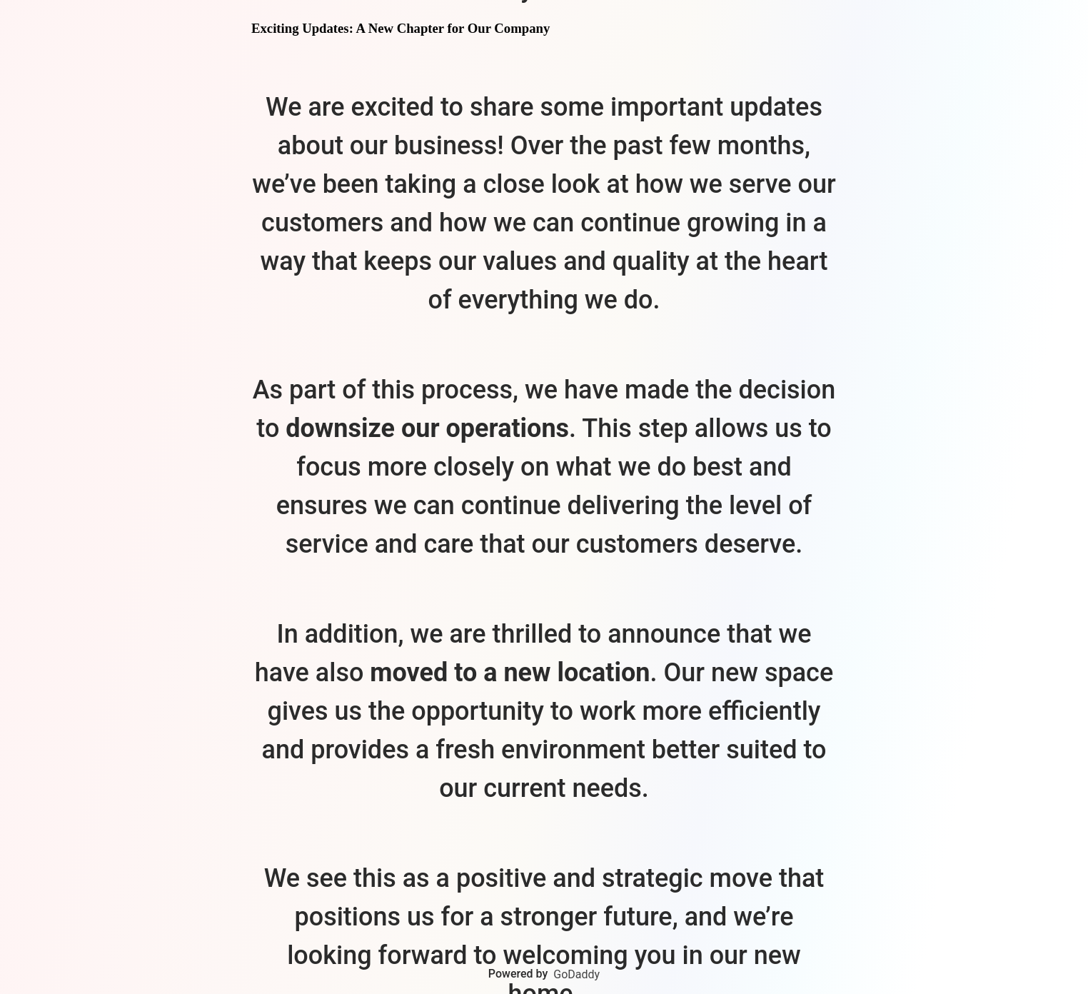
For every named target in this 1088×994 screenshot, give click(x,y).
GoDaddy (576, 974)
